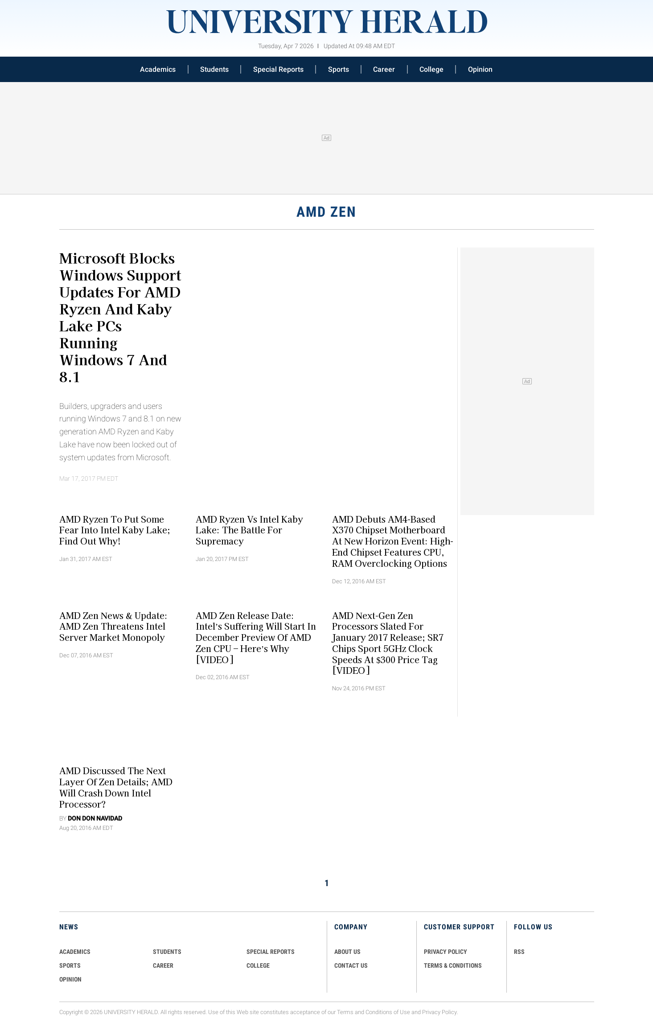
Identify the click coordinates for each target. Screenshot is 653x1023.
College (431, 69)
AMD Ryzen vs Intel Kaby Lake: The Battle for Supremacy (249, 529)
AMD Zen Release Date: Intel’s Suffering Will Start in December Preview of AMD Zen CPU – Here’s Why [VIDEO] (256, 637)
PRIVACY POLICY (445, 951)
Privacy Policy (439, 1012)
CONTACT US (351, 965)
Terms (345, 1012)
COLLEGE (258, 965)
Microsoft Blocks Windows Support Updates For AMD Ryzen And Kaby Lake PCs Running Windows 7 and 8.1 (120, 316)
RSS (519, 951)
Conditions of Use (388, 1012)
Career (384, 69)
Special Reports (278, 69)
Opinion (480, 69)
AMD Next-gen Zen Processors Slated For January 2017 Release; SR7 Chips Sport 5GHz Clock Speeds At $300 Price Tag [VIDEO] (388, 642)
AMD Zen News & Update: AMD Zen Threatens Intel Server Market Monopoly (113, 626)
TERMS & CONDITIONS (453, 965)
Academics (158, 69)
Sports (338, 69)
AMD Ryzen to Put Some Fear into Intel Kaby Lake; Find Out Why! (114, 529)
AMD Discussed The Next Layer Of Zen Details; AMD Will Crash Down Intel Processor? (115, 787)
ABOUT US (347, 951)
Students (214, 69)
